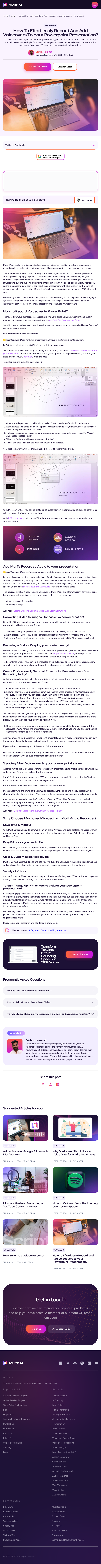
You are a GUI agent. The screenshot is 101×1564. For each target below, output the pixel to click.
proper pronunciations (63, 653)
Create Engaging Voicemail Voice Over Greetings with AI (40, 610)
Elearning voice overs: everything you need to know (38, 810)
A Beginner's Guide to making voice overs (48, 930)
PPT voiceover (15, 518)
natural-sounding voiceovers (36, 586)
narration (28, 356)
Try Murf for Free (79, 954)
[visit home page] (12, 5)
